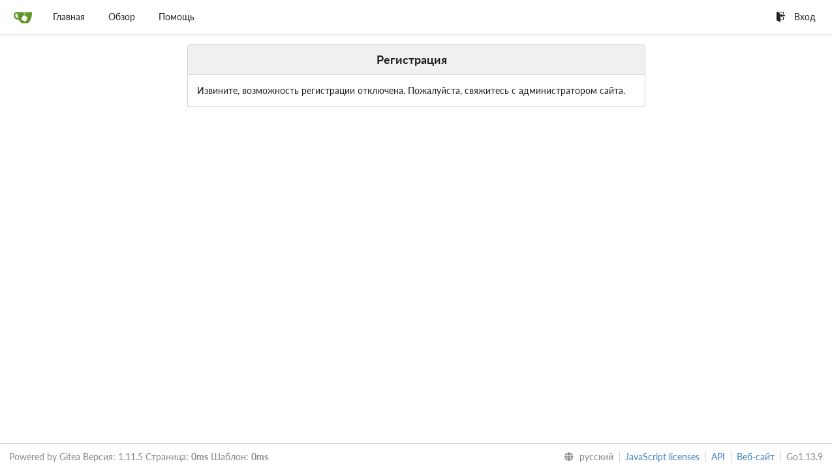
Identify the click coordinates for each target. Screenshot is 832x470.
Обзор (121, 16)
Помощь (176, 16)
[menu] (586, 457)
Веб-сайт (756, 456)
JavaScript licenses (662, 456)
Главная (69, 16)
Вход (796, 16)
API (718, 456)
